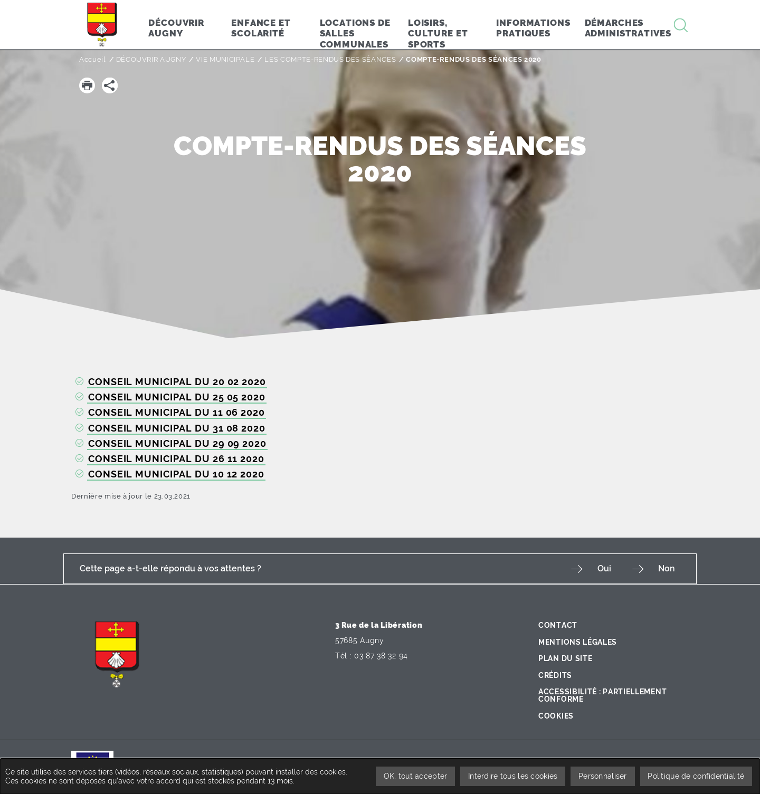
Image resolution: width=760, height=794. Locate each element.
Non (666, 568)
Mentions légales (577, 641)
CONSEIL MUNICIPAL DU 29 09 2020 (177, 443)
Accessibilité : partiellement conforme (602, 695)
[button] (87, 85)
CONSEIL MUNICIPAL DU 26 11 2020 (176, 458)
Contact (557, 624)
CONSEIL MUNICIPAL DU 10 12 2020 (176, 474)
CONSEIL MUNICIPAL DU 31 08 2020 (176, 428)
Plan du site (565, 658)
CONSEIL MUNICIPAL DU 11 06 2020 (176, 412)
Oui (604, 568)
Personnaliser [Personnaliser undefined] (602, 776)
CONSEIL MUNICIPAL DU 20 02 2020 (177, 381)
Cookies (556, 715)
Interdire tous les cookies (512, 776)
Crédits (555, 674)
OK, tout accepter (414, 776)
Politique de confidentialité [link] (696, 776)
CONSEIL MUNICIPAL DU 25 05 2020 (176, 397)
